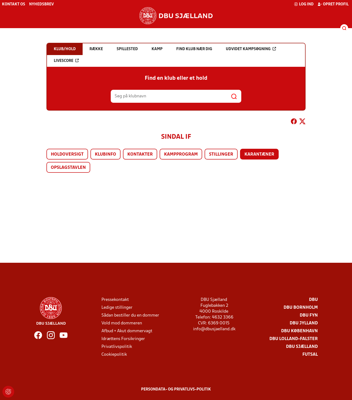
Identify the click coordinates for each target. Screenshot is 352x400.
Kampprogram (181, 154)
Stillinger (221, 154)
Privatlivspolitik (116, 347)
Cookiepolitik (114, 355)
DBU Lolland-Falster (293, 339)
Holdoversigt (67, 154)
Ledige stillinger (116, 308)
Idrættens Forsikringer (123, 339)
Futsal (310, 355)
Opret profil (333, 4)
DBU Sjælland (302, 347)
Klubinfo (105, 154)
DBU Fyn (309, 315)
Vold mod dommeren (121, 323)
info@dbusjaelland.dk (214, 329)
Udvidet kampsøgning (251, 49)
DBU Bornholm (301, 308)
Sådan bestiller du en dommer (130, 315)
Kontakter (140, 154)
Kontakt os (13, 4)
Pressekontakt (115, 300)
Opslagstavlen (68, 168)
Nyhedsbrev (41, 4)
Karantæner (259, 154)
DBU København (299, 331)
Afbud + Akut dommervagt (126, 331)
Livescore (66, 61)
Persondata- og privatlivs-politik (176, 389)
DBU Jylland (304, 323)
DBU (313, 300)
